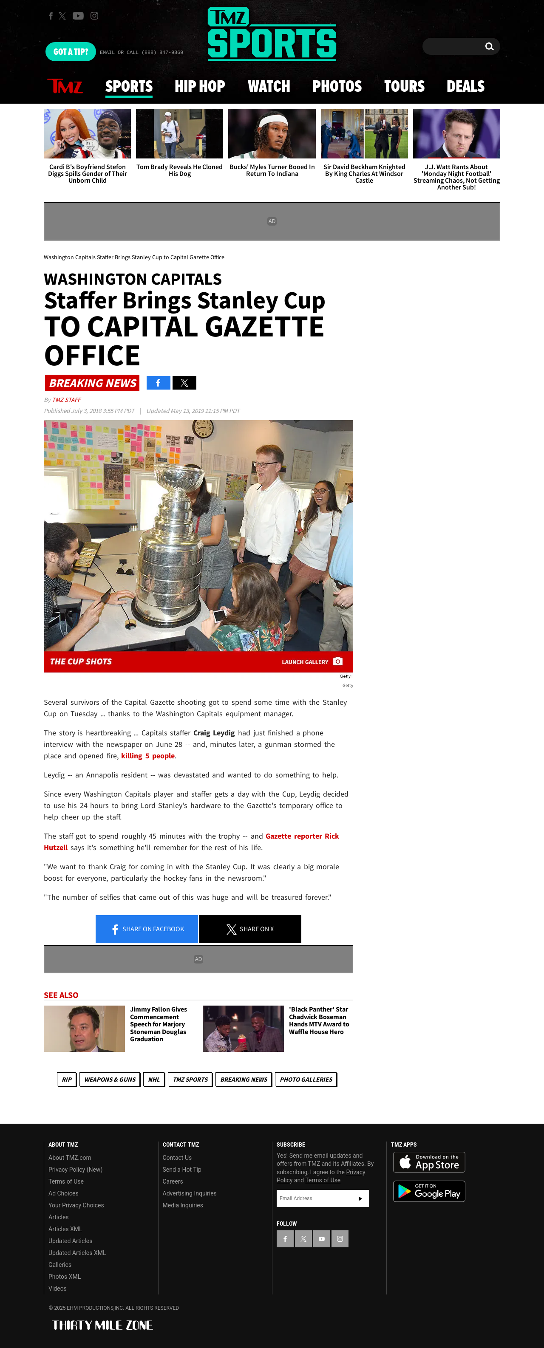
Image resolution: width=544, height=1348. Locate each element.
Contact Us (177, 1157)
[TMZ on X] (63, 16)
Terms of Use (66, 1181)
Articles (58, 1217)
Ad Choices (63, 1193)
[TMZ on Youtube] (78, 15)
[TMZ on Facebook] (51, 16)
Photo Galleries (306, 1079)
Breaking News (243, 1079)
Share (147, 929)
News (65, 87)
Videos (57, 1288)
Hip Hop (200, 87)
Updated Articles (70, 1241)
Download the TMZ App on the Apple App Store (429, 1162)
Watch (269, 87)
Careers (173, 1181)
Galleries (59, 1264)
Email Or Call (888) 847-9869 (141, 53)
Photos (337, 87)
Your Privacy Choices (76, 1205)
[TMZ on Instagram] (94, 16)
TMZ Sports (190, 1079)
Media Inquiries (183, 1205)
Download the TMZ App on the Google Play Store (429, 1191)
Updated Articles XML (77, 1252)
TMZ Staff (66, 400)
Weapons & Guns (109, 1079)
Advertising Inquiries (190, 1193)
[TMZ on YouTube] (321, 1238)
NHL (154, 1079)
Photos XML (64, 1276)
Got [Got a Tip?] (71, 52)
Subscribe (360, 1198)
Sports (129, 87)
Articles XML (65, 1229)
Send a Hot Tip (182, 1169)
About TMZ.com (69, 1157)
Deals (465, 87)
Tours (404, 87)
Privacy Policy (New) (75, 1169)
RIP (66, 1079)
